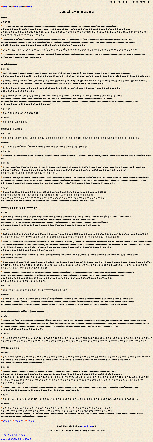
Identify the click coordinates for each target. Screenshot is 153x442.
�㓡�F (76, 256)
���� (30, 7)
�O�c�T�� (87, 426)
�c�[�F (76, 326)
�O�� (6, 7)
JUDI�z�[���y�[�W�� (13, 435)
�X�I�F (76, 93)
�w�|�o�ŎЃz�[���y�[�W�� (16, 439)
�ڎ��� (18, 7)
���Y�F (76, 37)
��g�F (76, 382)
